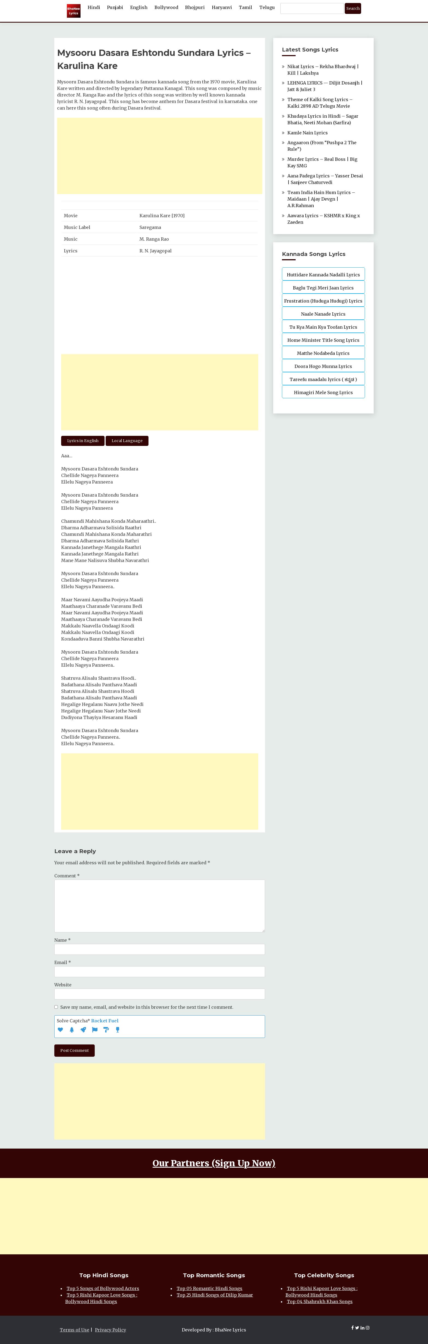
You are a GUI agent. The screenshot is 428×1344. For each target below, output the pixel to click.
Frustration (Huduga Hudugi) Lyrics (323, 301)
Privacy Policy (110, 1330)
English (138, 7)
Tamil (245, 7)
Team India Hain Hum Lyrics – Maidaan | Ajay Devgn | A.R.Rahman (321, 199)
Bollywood (166, 7)
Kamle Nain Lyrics (307, 132)
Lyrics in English (83, 440)
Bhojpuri (195, 7)
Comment (67, 875)
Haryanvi (222, 7)
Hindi (94, 7)
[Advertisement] (159, 156)
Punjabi (115, 7)
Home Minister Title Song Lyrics (323, 340)
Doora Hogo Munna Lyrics (323, 366)
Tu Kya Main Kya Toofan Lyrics (323, 327)
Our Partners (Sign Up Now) (214, 1163)
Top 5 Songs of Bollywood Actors (103, 1288)
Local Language (127, 440)
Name (62, 940)
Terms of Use (74, 1330)
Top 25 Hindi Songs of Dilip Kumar (215, 1295)
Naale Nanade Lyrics (323, 314)
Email (62, 962)
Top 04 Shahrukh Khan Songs (320, 1301)
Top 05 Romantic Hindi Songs (209, 1288)
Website (63, 984)
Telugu (267, 7)
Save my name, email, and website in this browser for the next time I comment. (146, 1007)
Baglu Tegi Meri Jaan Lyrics (323, 288)
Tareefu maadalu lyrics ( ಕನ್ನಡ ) (323, 379)
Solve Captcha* (88, 1020)
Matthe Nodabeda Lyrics (323, 353)
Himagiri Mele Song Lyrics (323, 392)
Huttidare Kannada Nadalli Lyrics (323, 274)
